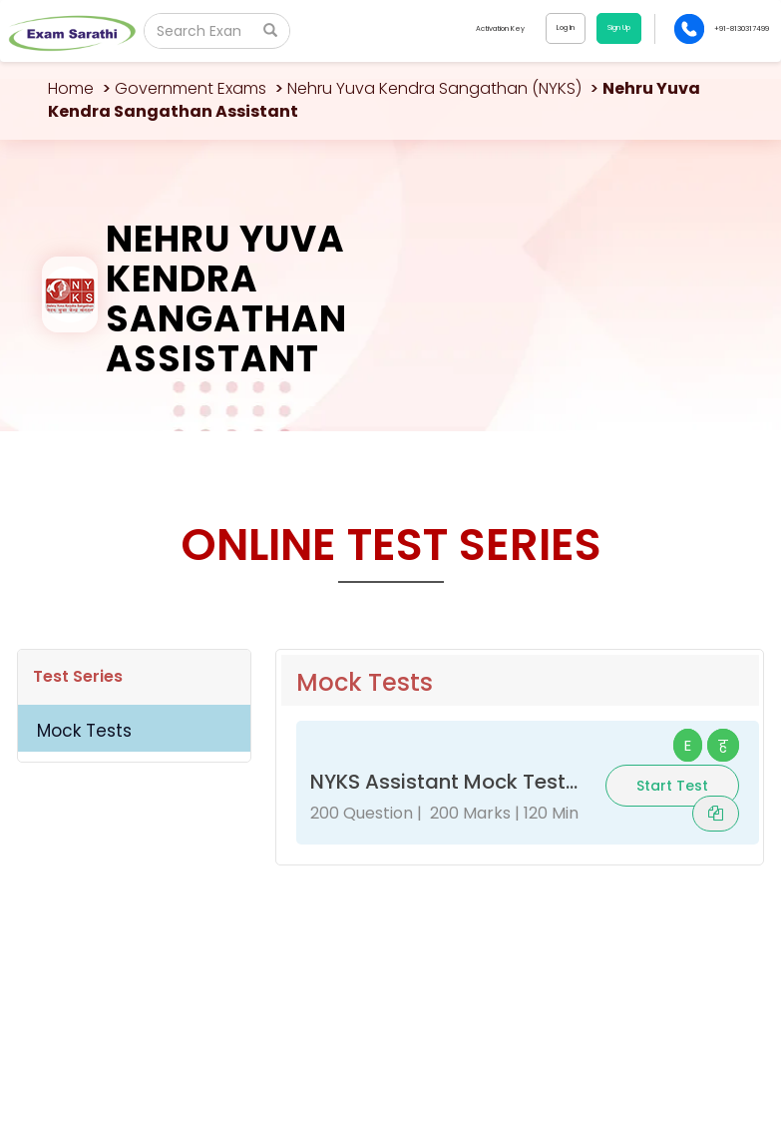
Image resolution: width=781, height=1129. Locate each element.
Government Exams (190, 88)
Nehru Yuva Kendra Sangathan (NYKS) (434, 88)
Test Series (78, 676)
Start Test (672, 786)
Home (71, 88)
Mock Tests (84, 731)
